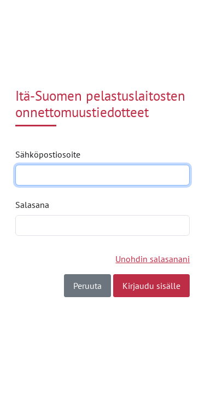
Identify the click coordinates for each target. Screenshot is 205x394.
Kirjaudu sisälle (151, 285)
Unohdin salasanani (152, 258)
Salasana (32, 204)
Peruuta (87, 285)
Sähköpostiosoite (47, 154)
